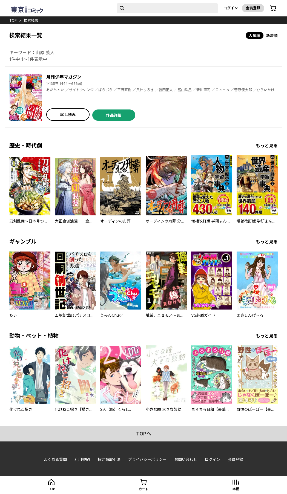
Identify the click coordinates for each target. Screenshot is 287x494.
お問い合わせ (185, 459)
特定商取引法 (108, 459)
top (13, 20)
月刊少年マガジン (63, 77)
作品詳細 (113, 115)
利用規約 (82, 459)
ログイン (230, 8)
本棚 (236, 489)
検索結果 (31, 20)
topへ (143, 434)
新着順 (272, 35)
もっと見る (267, 145)
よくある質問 (55, 459)
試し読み (68, 114)
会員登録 (253, 8)
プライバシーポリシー (147, 459)
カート (143, 489)
